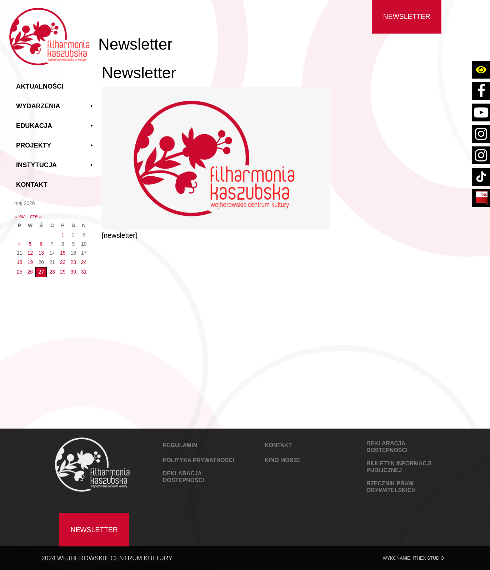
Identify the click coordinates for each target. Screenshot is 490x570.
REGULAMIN (180, 445)
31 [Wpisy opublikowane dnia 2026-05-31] (84, 272)
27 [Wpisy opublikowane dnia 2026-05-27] (41, 272)
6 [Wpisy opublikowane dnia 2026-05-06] (41, 244)
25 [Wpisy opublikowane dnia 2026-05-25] (19, 272)
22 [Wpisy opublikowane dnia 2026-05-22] (63, 262)
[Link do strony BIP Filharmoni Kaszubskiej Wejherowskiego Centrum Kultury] (481, 198)
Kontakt (32, 184)
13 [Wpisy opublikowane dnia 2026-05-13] (41, 253)
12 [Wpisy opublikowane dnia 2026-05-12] (30, 253)
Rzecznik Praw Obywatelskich (391, 486)
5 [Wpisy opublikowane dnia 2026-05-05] (30, 244)
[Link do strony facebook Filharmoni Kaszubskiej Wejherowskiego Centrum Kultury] (481, 91)
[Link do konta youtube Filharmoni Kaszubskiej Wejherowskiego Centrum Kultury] (481, 112)
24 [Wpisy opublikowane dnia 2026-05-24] (84, 262)
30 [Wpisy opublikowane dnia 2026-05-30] (73, 272)
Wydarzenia (55, 106)
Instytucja (55, 165)
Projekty (55, 145)
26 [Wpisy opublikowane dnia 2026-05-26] (30, 272)
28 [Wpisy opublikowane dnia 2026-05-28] (52, 272)
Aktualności (39, 86)
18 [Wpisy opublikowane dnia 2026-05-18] (19, 262)
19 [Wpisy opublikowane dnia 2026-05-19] (30, 262)
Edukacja (55, 126)
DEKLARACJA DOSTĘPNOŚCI (183, 476)
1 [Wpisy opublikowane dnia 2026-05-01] (62, 235)
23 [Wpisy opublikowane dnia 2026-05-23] (73, 262)
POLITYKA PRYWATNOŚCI (198, 460)
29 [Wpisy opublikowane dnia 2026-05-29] (63, 272)
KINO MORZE (283, 460)
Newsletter (406, 16)
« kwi (20, 216)
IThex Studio (428, 558)
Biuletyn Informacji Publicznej (398, 466)
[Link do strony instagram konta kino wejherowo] (481, 155)
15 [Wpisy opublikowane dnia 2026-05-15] (63, 253)
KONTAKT (278, 445)
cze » (36, 216)
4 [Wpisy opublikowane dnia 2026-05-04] (19, 244)
